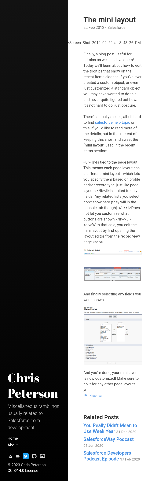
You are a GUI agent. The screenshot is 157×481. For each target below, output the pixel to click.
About (13, 445)
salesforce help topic (112, 122)
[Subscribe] (10, 457)
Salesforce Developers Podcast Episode (111, 456)
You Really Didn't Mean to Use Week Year (110, 428)
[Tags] (18, 457)
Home (13, 438)
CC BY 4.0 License (23, 470)
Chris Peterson (33, 385)
